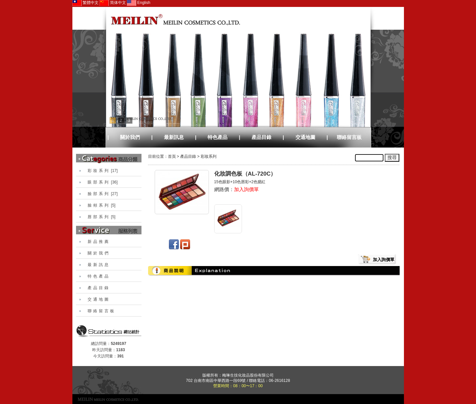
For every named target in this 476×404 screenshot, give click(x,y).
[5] (102, 205)
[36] (103, 182)
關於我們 (130, 137)
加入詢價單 (246, 189)
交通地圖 (305, 137)
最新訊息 (174, 137)
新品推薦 (99, 241)
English (138, 2)
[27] (103, 193)
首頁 (172, 156)
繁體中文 (85, 2)
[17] (103, 170)
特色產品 (217, 137)
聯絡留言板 (349, 137)
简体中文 (112, 2)
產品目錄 (261, 137)
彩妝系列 (209, 156)
